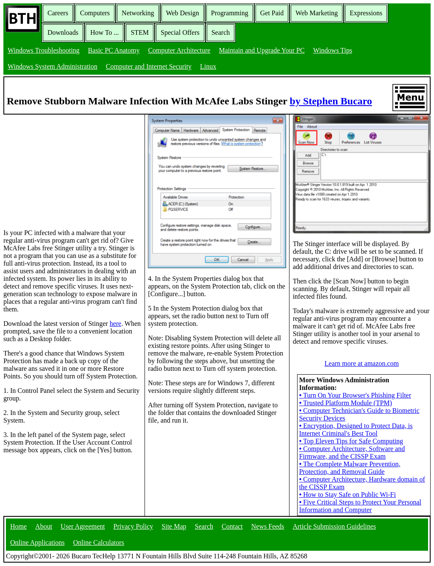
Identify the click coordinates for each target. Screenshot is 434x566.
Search (220, 32)
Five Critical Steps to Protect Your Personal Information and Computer (360, 506)
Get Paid (272, 13)
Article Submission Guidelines (334, 526)
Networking (138, 13)
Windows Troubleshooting (44, 50)
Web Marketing (316, 13)
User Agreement (83, 526)
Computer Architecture (179, 50)
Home (18, 526)
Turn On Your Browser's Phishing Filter (355, 395)
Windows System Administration (52, 66)
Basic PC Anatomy (114, 50)
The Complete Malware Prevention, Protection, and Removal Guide (350, 467)
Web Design (182, 13)
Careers (57, 13)
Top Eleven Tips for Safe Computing (351, 441)
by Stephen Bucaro (331, 100)
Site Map (173, 526)
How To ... (104, 32)
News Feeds (267, 526)
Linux (208, 66)
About (43, 526)
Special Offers (180, 32)
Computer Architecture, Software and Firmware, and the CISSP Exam (352, 452)
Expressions (366, 13)
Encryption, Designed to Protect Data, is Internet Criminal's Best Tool (356, 429)
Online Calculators (98, 542)
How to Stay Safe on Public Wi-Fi (347, 494)
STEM (140, 32)
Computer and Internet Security (149, 66)
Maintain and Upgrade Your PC (261, 50)
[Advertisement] (67, 168)
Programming (229, 13)
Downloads (62, 32)
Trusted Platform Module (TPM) (345, 402)
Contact (232, 526)
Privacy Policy (133, 526)
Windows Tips (332, 50)
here (116, 323)
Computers (95, 13)
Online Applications (37, 542)
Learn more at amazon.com (362, 363)
